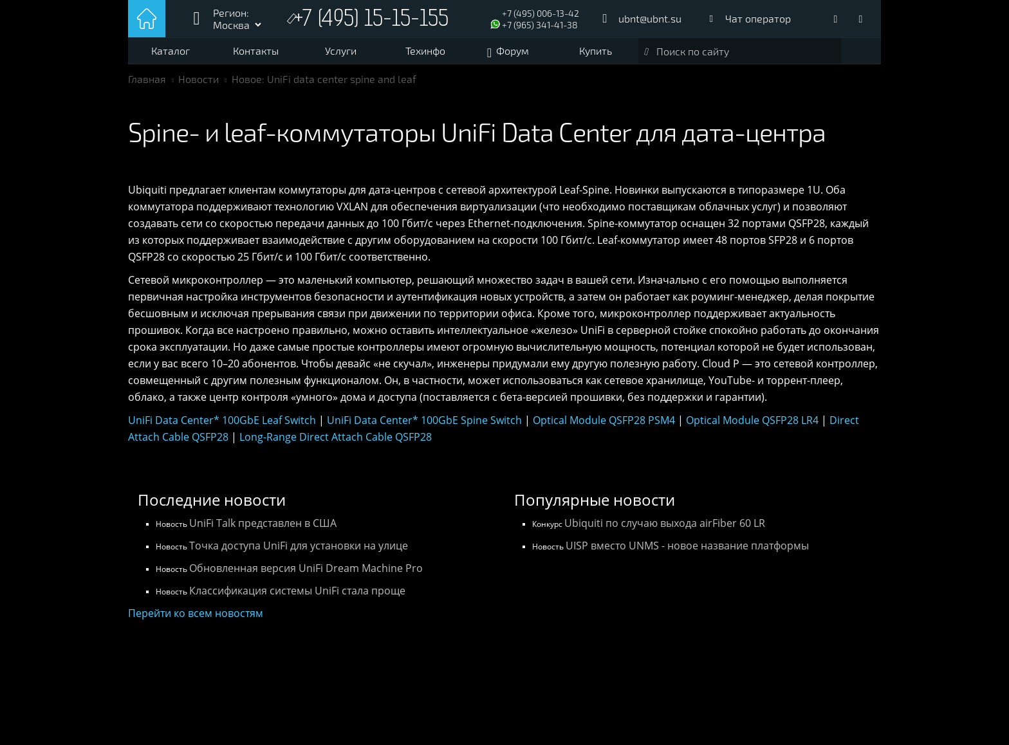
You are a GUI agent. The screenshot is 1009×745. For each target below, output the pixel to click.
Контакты (256, 50)
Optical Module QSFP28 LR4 (752, 420)
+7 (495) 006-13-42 (540, 13)
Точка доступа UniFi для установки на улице (298, 545)
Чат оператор (758, 18)
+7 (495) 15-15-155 (371, 20)
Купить (595, 50)
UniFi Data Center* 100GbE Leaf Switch (222, 420)
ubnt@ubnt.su (649, 18)
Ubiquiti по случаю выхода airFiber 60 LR (664, 523)
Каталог (170, 50)
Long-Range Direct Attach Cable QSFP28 (335, 437)
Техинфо (425, 50)
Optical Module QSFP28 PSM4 (604, 420)
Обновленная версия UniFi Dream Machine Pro (306, 568)
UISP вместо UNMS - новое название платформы (687, 545)
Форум (512, 50)
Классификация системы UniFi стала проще (297, 591)
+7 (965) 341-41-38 (540, 24)
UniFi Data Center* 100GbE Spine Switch (424, 420)
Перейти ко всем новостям (195, 613)
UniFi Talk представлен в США (263, 523)
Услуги (340, 50)
